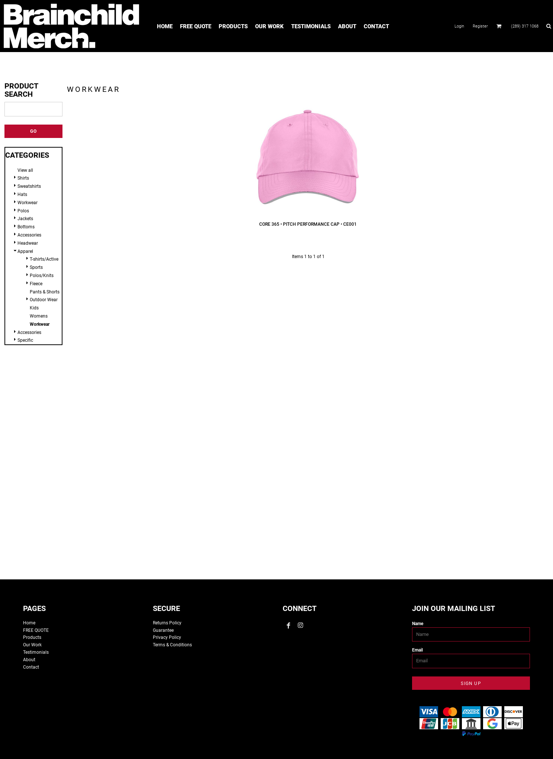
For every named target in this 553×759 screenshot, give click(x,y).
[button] (499, 26)
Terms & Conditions (172, 644)
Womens (39, 316)
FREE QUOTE (36, 630)
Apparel (25, 251)
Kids (34, 308)
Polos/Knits (42, 275)
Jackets (25, 218)
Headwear (27, 243)
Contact (31, 667)
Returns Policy (167, 622)
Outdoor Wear (44, 299)
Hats (22, 194)
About (29, 659)
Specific (25, 340)
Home (29, 622)
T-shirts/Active (44, 259)
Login (459, 26)
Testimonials (36, 652)
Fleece (36, 283)
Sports (36, 267)
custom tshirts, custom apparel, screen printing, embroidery (276, 463)
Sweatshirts (29, 186)
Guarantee (163, 630)
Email (417, 650)
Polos (23, 210)
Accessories (29, 235)
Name (417, 623)
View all (25, 170)
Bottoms (26, 226)
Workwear (27, 202)
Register (480, 26)
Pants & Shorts (45, 292)
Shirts (23, 178)
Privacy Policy (167, 637)
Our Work (32, 644)
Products (32, 637)
